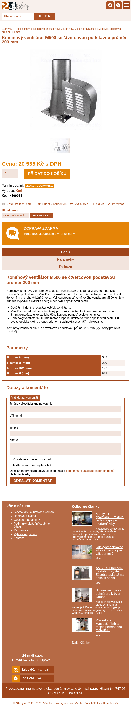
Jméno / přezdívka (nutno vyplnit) (31, 403)
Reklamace (21, 532)
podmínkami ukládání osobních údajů (90, 473)
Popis (65, 252)
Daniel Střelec (92, 705)
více (97, 541)
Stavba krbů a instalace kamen (34, 514)
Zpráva (14, 439)
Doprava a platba (25, 518)
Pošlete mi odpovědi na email (30, 461)
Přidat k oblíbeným (52, 204)
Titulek (14, 427)
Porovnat (115, 204)
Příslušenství (23, 28)
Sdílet (98, 204)
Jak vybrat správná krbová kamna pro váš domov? (109, 552)
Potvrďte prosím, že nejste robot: (31, 467)
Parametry (65, 259)
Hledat (44, 16)
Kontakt (19, 540)
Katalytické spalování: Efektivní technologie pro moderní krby (110, 521)
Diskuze (65, 267)
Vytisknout (79, 204)
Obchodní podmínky (27, 522)
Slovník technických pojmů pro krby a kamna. (110, 596)
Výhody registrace (25, 536)
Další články (81, 645)
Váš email (16, 415)
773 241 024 (26, 680)
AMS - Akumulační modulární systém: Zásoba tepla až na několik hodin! (110, 575)
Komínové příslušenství (46, 28)
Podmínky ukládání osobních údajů (32, 527)
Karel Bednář (110, 705)
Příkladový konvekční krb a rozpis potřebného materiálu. (109, 627)
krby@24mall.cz (30, 671)
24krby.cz (7, 28)
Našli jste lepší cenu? (18, 204)
